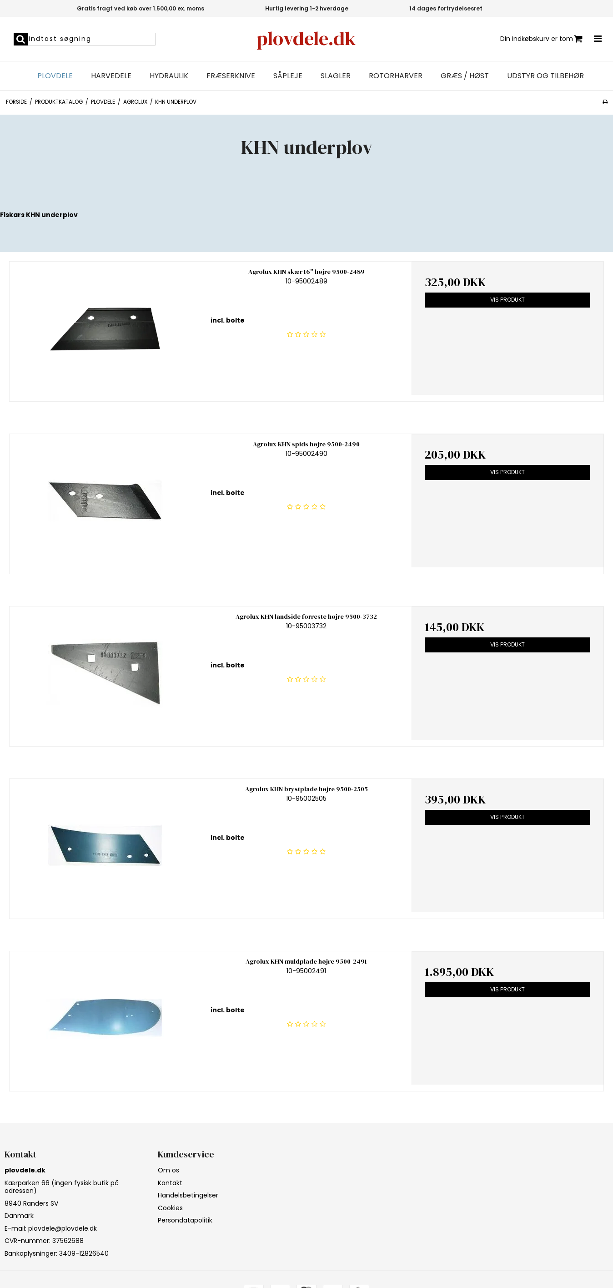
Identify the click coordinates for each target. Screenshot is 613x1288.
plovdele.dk (306, 38)
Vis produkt (507, 299)
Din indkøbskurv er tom (541, 38)
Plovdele (55, 76)
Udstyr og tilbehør (545, 76)
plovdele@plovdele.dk (62, 1228)
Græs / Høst (465, 76)
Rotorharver (395, 76)
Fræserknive (230, 76)
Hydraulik (169, 76)
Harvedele (111, 76)
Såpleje (287, 76)
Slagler (336, 76)
